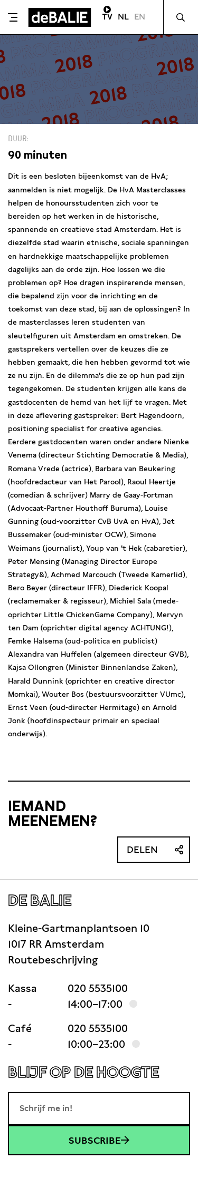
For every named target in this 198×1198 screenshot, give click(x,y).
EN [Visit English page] (139, 17)
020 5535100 (98, 988)
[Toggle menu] (12, 17)
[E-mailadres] (99, 1108)
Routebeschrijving (53, 959)
